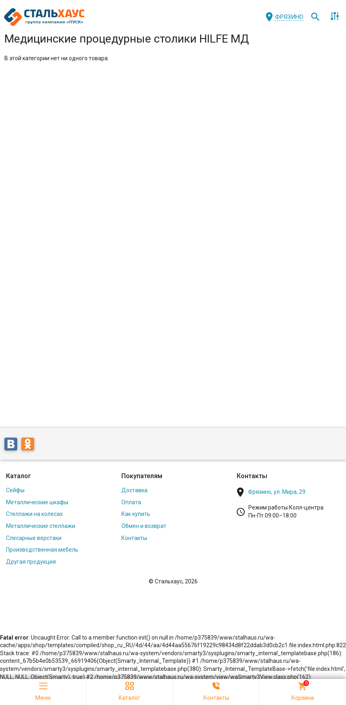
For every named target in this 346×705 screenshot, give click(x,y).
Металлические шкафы (37, 502)
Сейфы (15, 490)
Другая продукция (31, 561)
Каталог (18, 476)
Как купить (135, 514)
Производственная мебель (42, 549)
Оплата (131, 502)
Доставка (134, 490)
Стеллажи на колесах (34, 514)
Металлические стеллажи (40, 526)
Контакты (134, 538)
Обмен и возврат (143, 526)
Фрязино (289, 16)
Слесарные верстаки (33, 538)
